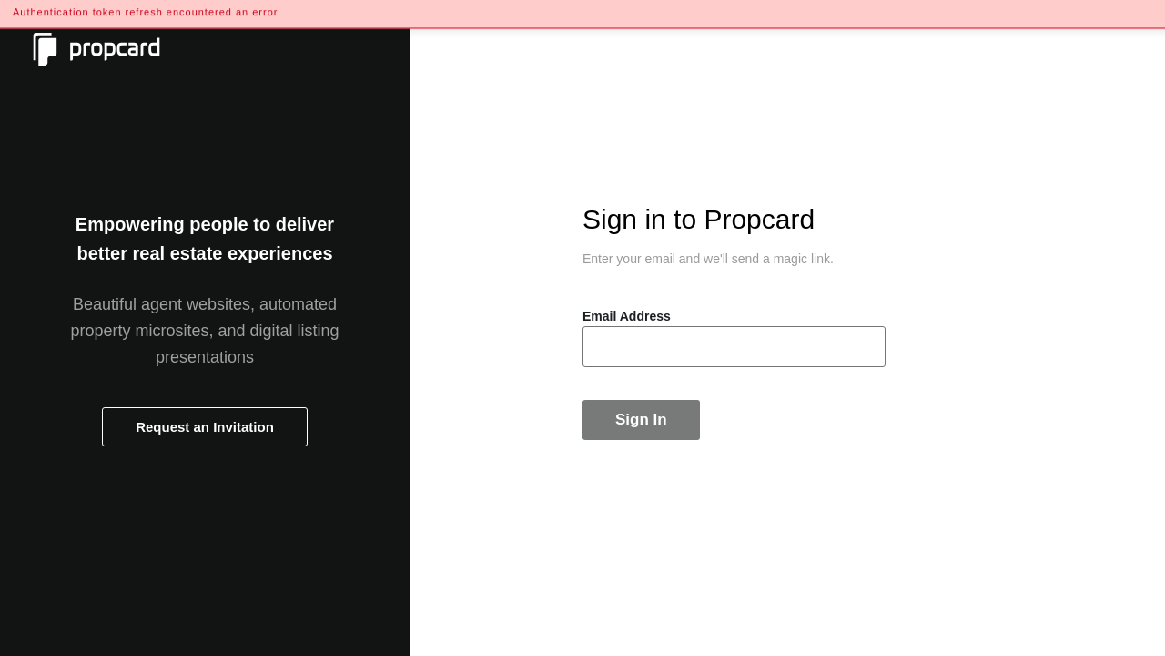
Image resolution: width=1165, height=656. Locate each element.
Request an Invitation (205, 426)
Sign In (641, 420)
